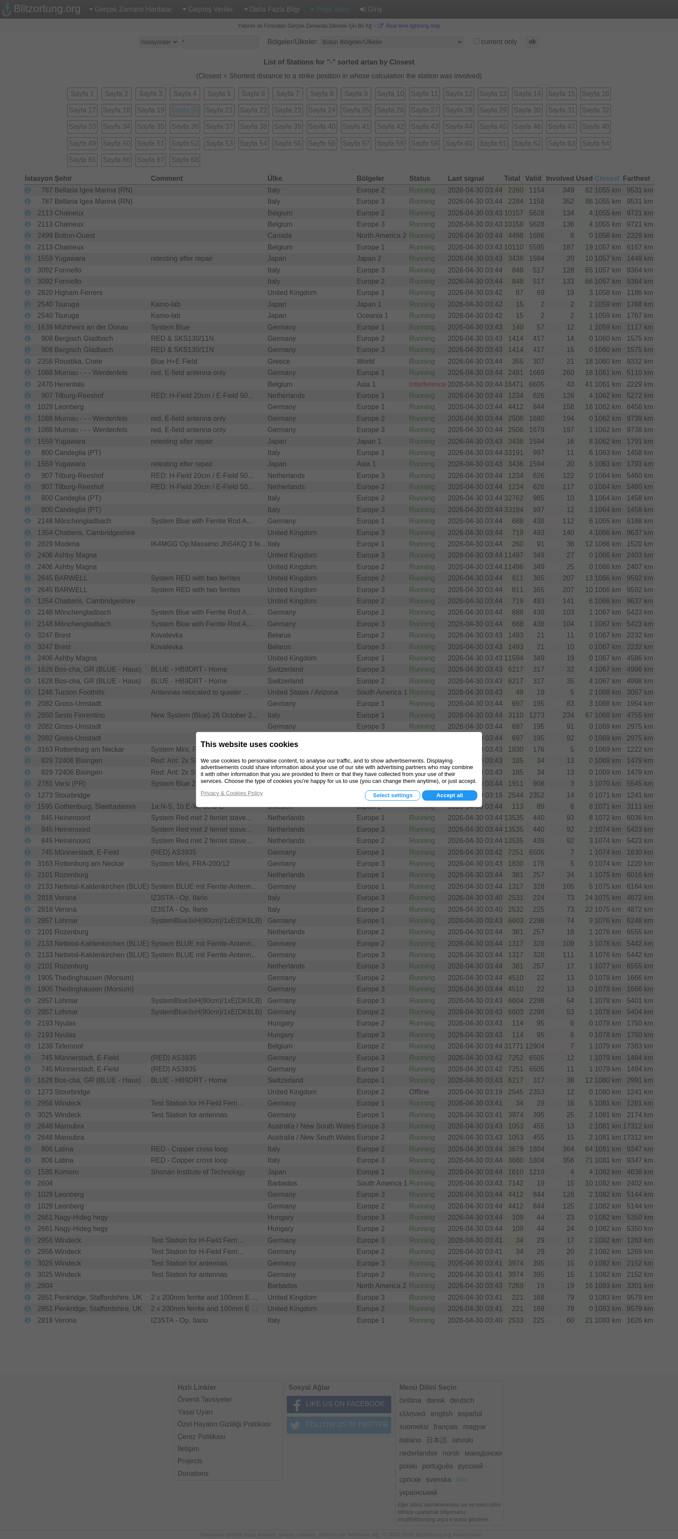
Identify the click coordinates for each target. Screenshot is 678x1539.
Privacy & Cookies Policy (232, 793)
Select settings (393, 795)
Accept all (449, 795)
